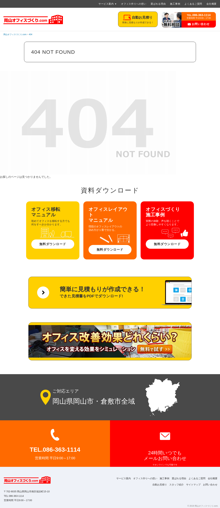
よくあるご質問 (193, 3)
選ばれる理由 (158, 3)
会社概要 (211, 3)
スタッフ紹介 (174, 484)
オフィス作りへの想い (133, 3)
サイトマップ (192, 484)
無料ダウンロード (52, 244)
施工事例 (175, 3)
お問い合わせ (199, 24)
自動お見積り (156, 484)
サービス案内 (106, 3)
